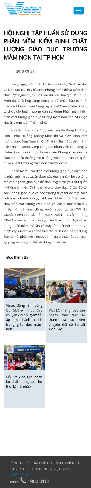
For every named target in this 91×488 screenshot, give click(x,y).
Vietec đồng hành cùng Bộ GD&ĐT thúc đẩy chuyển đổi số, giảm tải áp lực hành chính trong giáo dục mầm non (24, 317)
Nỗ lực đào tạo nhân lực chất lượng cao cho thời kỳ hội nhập (24, 382)
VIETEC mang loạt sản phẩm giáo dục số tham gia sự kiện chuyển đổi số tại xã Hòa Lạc (67, 319)
